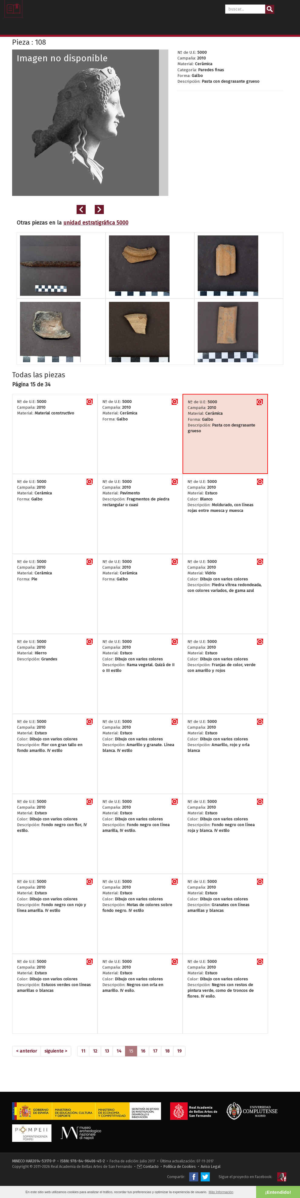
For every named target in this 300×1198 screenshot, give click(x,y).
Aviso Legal (210, 1166)
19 (179, 1051)
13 (107, 1051)
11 (83, 1051)
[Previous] (26, 1051)
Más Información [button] (221, 1192)
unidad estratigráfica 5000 (95, 222)
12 (95, 1051)
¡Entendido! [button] (278, 1192)
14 (119, 1051)
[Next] (56, 1051)
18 (167, 1051)
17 (155, 1051)
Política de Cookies (179, 1166)
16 (143, 1051)
